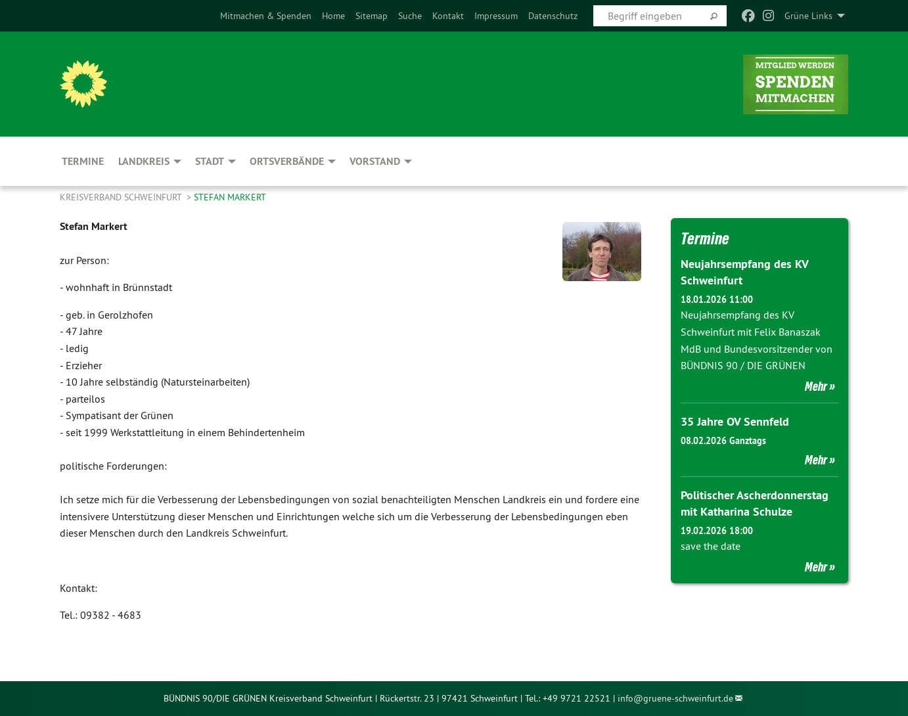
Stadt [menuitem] (209, 161)
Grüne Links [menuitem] (808, 16)
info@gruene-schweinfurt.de (675, 698)
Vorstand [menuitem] (375, 161)
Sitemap (371, 16)
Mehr (816, 386)
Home (333, 16)
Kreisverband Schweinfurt (122, 197)
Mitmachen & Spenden (265, 16)
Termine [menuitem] (83, 161)
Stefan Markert (230, 197)
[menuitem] (265, 16)
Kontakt (448, 16)
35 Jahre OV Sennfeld (735, 421)
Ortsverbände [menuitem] (287, 161)
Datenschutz (553, 16)
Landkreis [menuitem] (144, 161)
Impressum (496, 16)
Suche (410, 16)
